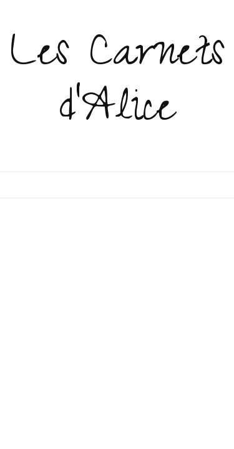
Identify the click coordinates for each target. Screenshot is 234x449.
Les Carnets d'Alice (117, 85)
